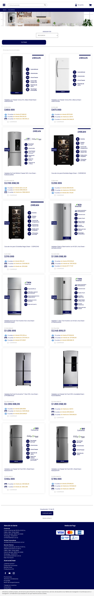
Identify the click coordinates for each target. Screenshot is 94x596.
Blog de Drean (8, 568)
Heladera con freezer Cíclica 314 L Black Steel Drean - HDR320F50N (20, 100)
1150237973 (14, 536)
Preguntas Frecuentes (10, 566)
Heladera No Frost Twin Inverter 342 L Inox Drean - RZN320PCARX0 (19, 321)
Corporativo (7, 587)
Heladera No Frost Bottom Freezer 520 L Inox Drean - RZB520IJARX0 (20, 174)
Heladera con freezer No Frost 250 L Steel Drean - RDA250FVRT (66, 470)
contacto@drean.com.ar (11, 538)
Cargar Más (47, 514)
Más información (9, 558)
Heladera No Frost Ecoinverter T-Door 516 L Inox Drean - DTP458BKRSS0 (21, 395)
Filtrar (24, 42)
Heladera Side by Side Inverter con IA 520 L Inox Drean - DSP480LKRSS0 (68, 247)
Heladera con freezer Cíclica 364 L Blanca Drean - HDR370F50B (66, 100)
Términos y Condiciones (11, 579)
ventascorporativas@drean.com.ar (14, 543)
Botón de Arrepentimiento (11, 583)
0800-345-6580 (18, 534)
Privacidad (7, 581)
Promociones (8, 577)
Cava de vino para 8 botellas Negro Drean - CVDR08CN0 (68, 173)
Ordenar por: (47, 31)
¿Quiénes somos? (9, 564)
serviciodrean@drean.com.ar (12, 556)
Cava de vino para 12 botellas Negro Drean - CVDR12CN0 (21, 247)
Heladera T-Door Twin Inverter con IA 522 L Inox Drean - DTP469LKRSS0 (68, 321)
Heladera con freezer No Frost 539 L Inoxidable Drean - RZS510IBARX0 (68, 395)
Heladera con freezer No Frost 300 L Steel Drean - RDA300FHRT (19, 470)
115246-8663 (15, 533)
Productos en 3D (9, 569)
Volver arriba (47, 519)
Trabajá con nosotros (10, 586)
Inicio (4, 10)
